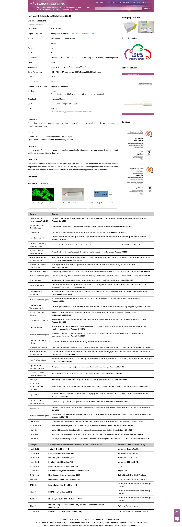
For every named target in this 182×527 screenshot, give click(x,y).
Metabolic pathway (35, 25)
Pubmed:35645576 (143, 439)
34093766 (64, 396)
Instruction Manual (58, 99)
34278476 (64, 417)
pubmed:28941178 (126, 280)
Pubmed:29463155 (78, 287)
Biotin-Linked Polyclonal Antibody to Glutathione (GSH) (68, 471)
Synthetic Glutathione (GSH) (58, 449)
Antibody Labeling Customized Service (42, 203)
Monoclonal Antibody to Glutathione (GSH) (64, 475)
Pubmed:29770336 (65, 294)
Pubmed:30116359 (144, 307)
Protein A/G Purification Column (72, 203)
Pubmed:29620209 (58, 301)
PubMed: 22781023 (59, 221)
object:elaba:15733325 (60, 267)
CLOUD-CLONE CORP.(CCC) (93, 519)
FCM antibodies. (99, 94)
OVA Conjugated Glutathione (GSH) (61, 458)
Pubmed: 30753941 (78, 329)
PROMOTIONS (111, 3)
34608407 (141, 421)
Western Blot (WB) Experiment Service (102, 203)
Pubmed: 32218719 (143, 347)
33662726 (55, 410)
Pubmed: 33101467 (117, 367)
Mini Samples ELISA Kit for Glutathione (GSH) (65, 499)
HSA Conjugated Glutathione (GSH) (61, 462)
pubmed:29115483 (144, 276)
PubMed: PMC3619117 (123, 227)
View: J (137, 245)
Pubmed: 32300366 (65, 361)
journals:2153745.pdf (74, 260)
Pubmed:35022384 (126, 426)
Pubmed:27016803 (121, 252)
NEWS (102, 3)
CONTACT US (147, 3)
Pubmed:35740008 (136, 434)
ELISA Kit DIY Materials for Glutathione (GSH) (65, 511)
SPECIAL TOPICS (125, 3)
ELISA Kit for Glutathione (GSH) (60, 492)
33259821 (125, 379)
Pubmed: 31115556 (78, 336)
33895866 (144, 386)
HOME (96, 3)
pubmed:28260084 (143, 271)
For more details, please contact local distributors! (72, 112)
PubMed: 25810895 (59, 239)
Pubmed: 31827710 (70, 354)
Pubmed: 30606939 (59, 322)
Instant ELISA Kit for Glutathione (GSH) (62, 485)
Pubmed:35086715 (125, 430)
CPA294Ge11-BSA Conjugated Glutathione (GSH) (70, 67)
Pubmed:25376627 (118, 232)
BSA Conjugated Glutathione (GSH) (61, 453)
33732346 (124, 402)
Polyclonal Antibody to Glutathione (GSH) (63, 466)
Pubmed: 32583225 (116, 374)
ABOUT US (137, 3)
